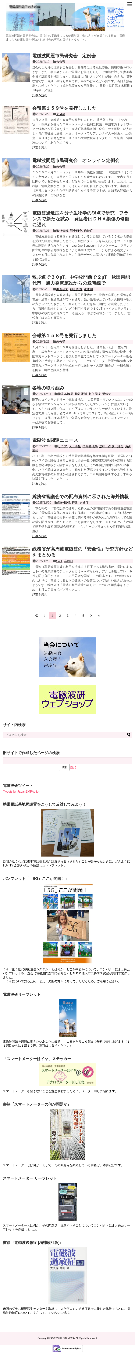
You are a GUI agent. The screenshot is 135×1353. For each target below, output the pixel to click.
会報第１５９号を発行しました (64, 108)
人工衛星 (75, 446)
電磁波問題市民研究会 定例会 (64, 55)
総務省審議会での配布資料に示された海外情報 (80, 496)
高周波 (68, 561)
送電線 (88, 289)
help (73, 767)
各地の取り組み (48, 387)
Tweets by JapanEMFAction (21, 791)
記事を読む (39, 95)
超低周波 (76, 289)
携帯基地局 (65, 394)
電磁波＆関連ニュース (55, 440)
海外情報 (62, 230)
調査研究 (76, 230)
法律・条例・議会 (111, 446)
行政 (75, 502)
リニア (62, 446)
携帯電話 (81, 394)
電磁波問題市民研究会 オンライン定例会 (75, 160)
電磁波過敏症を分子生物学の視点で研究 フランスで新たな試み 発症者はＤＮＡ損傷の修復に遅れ (80, 218)
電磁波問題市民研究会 (62, 1338)
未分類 (60, 61)
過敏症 (88, 230)
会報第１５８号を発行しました (64, 335)
